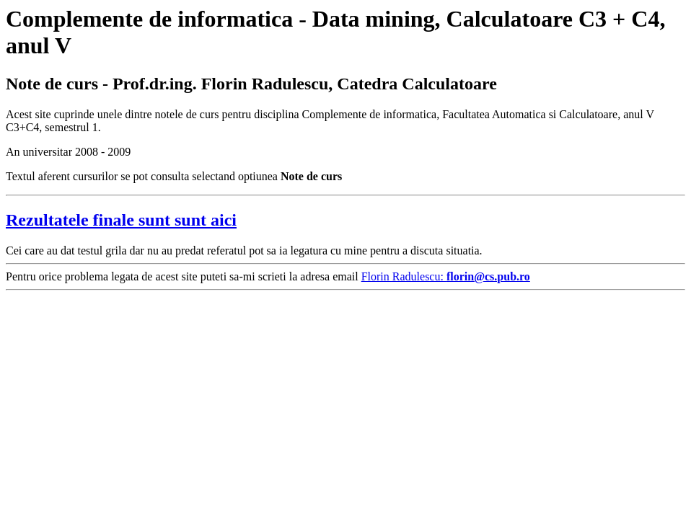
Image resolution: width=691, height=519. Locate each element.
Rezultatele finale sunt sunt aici (121, 219)
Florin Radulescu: (445, 276)
